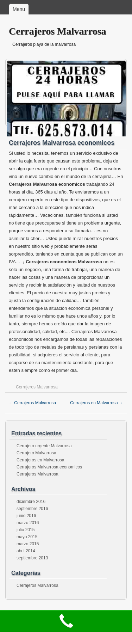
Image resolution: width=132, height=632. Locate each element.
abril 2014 (26, 550)
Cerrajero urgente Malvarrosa (44, 445)
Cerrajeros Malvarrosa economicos (49, 467)
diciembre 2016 (31, 501)
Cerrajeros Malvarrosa (57, 31)
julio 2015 (25, 529)
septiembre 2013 (32, 558)
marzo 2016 (28, 522)
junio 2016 (26, 515)
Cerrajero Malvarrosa (36, 452)
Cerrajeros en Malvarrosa (96, 402)
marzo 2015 (28, 543)
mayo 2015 (27, 536)
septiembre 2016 (32, 508)
